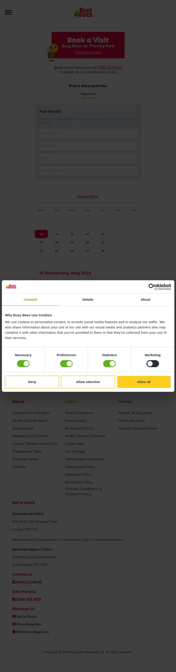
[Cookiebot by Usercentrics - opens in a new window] (151, 287)
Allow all (144, 382)
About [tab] (145, 299)
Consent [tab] (30, 299)
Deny (32, 382)
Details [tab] (88, 299)
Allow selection (88, 382)
